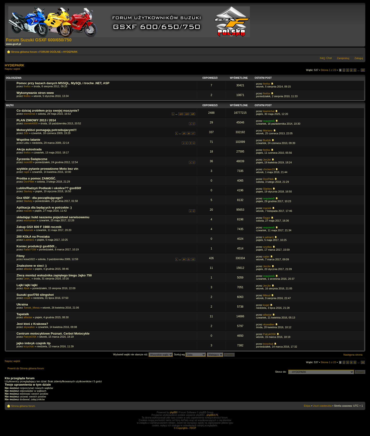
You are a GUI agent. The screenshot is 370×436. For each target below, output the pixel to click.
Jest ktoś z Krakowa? (32, 324)
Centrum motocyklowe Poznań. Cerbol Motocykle (53, 333)
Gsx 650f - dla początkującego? (40, 198)
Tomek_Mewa (32, 307)
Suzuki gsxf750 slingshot (35, 294)
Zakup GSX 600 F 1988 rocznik (39, 227)
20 (184, 259)
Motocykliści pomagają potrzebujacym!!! (46, 130)
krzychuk (29, 346)
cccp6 (27, 297)
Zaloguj (358, 58)
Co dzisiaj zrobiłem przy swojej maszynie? (48, 110)
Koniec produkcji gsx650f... (37, 246)
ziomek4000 (31, 123)
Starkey (28, 191)
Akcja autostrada (29, 149)
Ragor (266, 217)
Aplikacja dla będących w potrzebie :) (44, 207)
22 (363, 70)
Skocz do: (280, 371)
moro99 (28, 162)
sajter (266, 256)
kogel (266, 305)
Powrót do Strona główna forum (26, 368)
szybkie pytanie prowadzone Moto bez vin (47, 168)
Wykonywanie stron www (35, 93)
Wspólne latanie (28, 139)
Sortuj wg (190, 354)
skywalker (29, 327)
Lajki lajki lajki (27, 285)
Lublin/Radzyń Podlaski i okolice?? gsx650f (49, 188)
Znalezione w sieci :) (32, 265)
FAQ (322, 58)
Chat (329, 58)
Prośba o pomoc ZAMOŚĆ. (36, 178)
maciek (28, 210)
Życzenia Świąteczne (32, 159)
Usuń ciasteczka (322, 405)
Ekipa (307, 405)
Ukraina (22, 304)
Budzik (267, 140)
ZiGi (26, 133)
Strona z (328, 70)
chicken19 (269, 169)
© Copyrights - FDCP (185, 428)
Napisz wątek (16, 70)
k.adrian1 (29, 239)
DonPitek (29, 181)
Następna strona (352, 354)
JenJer (267, 159)
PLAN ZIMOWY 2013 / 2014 (36, 120)
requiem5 (269, 120)
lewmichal (29, 113)
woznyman (30, 220)
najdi (26, 171)
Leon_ (27, 278)
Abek (26, 288)
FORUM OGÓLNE (50, 51)
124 (187, 114)
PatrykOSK (30, 336)
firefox (27, 86)
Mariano (268, 130)
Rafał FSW (30, 249)
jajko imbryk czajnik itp (33, 343)
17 (193, 133)
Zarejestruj (343, 58)
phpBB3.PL (212, 415)
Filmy (21, 256)
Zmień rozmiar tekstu (359, 51)
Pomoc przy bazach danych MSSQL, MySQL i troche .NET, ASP (63, 83)
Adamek (28, 230)
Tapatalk (23, 314)
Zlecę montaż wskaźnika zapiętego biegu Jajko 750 (54, 275)
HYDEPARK (70, 51)
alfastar (28, 268)
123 (181, 114)
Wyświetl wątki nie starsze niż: (143, 354)
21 (188, 259)
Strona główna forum (24, 51)
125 (192, 114)
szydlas (267, 246)
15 (184, 133)
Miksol (266, 295)
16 (188, 133)
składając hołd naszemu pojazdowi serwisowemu (53, 217)
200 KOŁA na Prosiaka (33, 236)
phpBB (173, 412)
